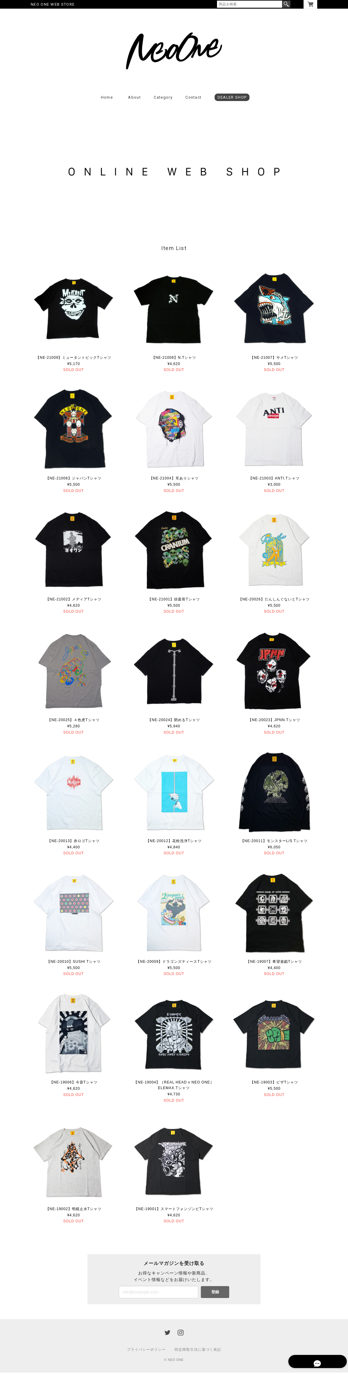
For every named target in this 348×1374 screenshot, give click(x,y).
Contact (193, 99)
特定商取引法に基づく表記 (198, 1351)
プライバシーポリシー (146, 1351)
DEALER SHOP (232, 99)
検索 (286, 4)
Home (107, 99)
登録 (215, 1293)
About (134, 99)
